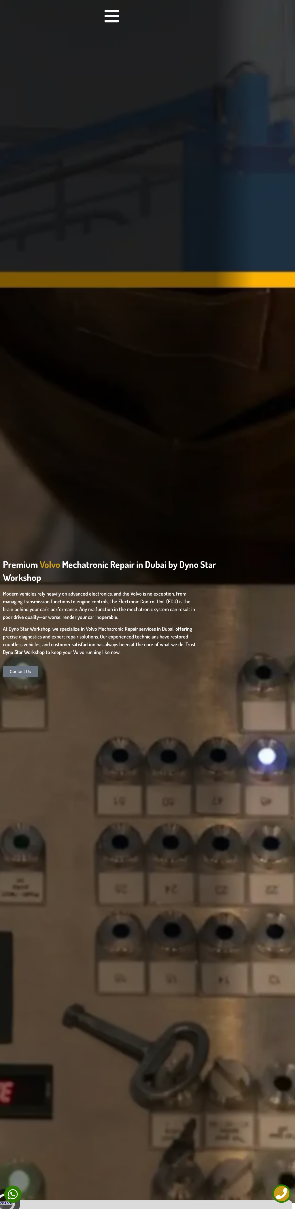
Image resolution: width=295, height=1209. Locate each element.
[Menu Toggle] (112, 16)
